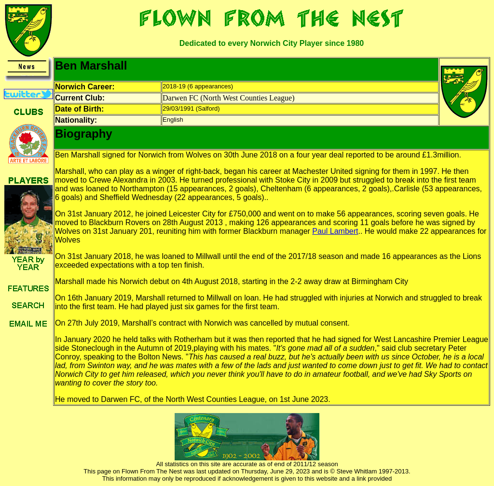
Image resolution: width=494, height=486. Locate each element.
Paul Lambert (335, 231)
